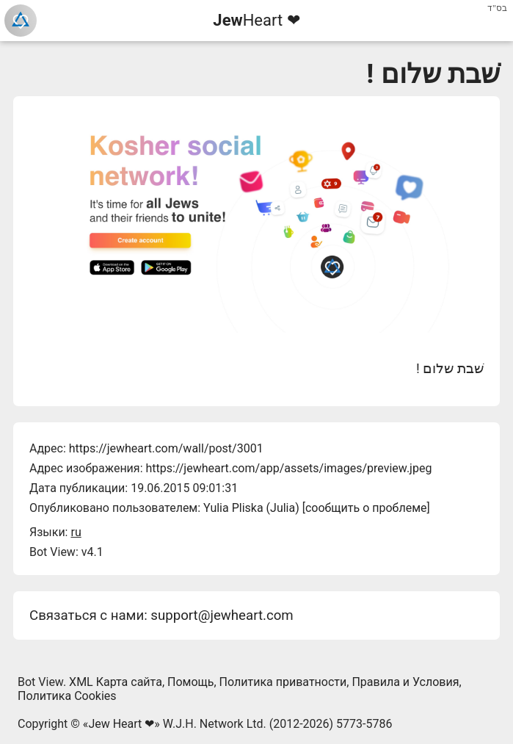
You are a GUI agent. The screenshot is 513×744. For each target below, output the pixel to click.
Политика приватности (283, 682)
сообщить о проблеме (366, 508)
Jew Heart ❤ (121, 724)
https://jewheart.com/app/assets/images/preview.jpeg (288, 468)
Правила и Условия (405, 682)
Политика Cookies (67, 696)
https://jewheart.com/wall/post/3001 (166, 448)
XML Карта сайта (115, 682)
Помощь (190, 682)
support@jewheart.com (221, 615)
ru (75, 532)
